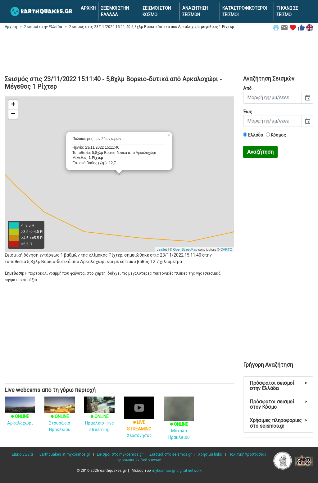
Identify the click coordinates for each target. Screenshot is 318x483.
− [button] (13, 114)
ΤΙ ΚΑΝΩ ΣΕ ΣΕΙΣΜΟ (287, 11)
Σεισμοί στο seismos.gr (170, 454)
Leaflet (162, 249)
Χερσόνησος (139, 421)
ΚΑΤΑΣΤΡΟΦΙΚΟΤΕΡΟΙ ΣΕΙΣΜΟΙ (244, 11)
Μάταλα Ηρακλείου (179, 423)
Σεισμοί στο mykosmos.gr (120, 454)
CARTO (226, 249)
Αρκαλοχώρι (20, 414)
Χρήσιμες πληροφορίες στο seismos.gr (278, 423)
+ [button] (13, 104)
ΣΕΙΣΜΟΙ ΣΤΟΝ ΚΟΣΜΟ (157, 11)
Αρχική (11, 27)
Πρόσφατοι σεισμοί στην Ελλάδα (278, 386)
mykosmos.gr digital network (177, 470)
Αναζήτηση (260, 152)
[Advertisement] (159, 53)
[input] (272, 98)
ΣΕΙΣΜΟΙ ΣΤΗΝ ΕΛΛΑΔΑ (115, 11)
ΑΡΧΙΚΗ (88, 8)
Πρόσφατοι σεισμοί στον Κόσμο (278, 404)
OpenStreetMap (185, 249)
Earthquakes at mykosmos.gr (64, 454)
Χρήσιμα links (210, 454)
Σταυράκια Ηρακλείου (59, 417)
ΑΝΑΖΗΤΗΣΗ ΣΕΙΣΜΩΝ (195, 11)
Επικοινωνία (22, 454)
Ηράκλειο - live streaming (99, 417)
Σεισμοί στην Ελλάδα (43, 27)
